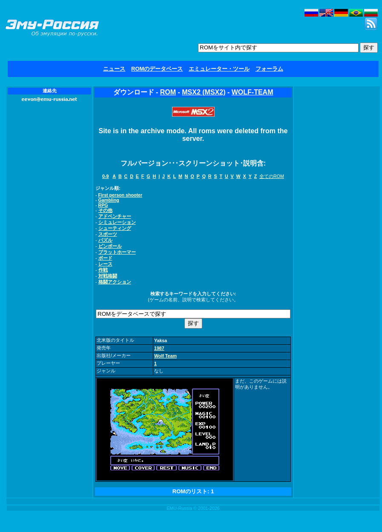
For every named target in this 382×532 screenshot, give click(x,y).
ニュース (114, 69)
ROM (168, 92)
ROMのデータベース (157, 69)
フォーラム (269, 69)
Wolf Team (165, 355)
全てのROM (271, 176)
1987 (159, 348)
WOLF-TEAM (252, 92)
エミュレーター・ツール (219, 69)
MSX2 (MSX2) (203, 92)
